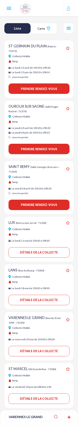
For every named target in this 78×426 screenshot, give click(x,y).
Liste (17, 28)
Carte (43, 28)
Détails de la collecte (39, 252)
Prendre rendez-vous (39, 89)
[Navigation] (9, 8)
